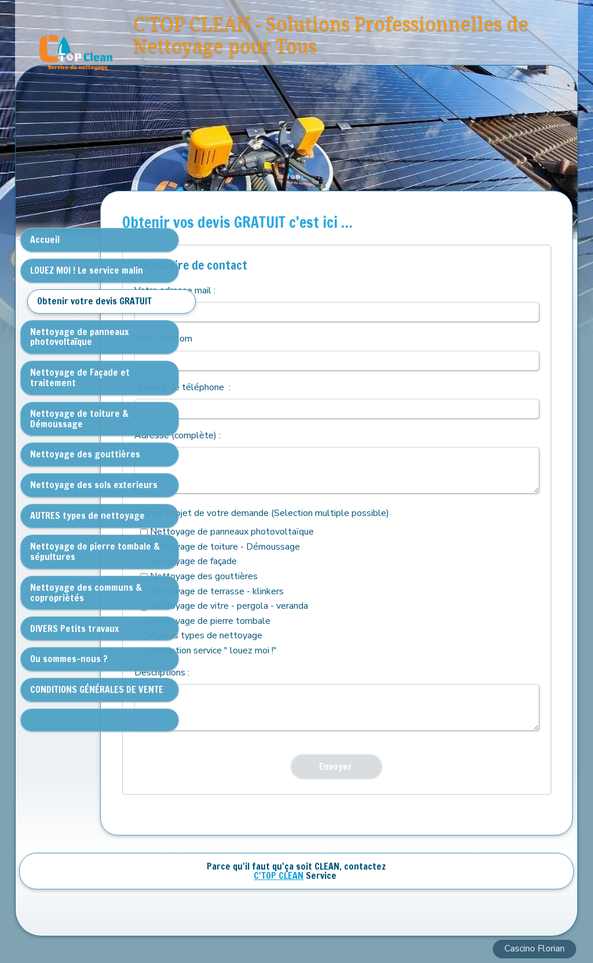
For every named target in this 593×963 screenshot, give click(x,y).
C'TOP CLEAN (278, 875)
